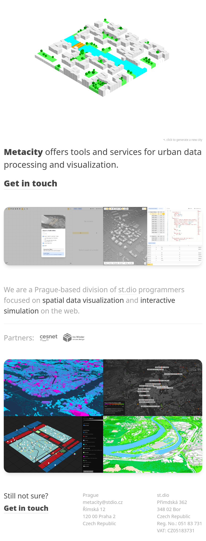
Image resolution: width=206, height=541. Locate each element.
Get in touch (30, 183)
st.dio (127, 289)
